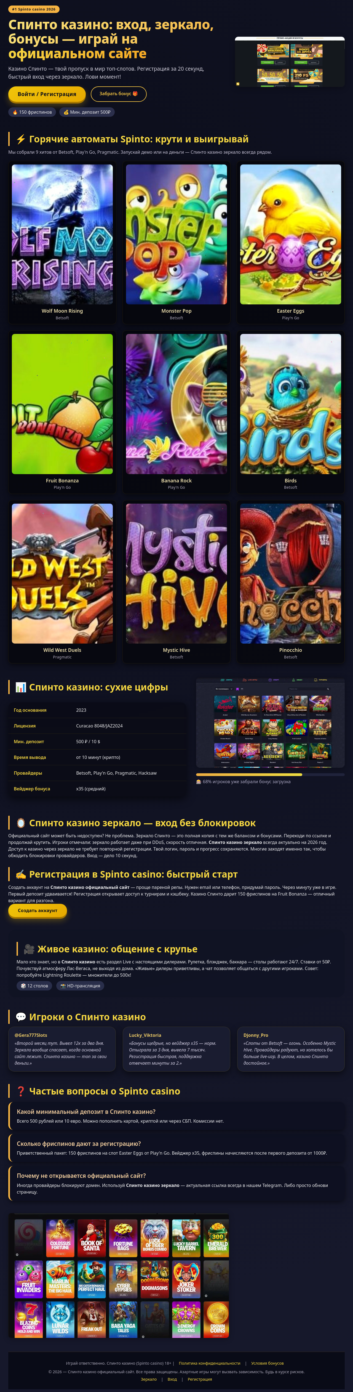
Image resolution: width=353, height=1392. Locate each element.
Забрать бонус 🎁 (119, 94)
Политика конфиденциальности (209, 1363)
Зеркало (149, 1379)
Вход (172, 1379)
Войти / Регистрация (47, 94)
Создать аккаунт (37, 910)
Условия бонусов (267, 1363)
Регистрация (200, 1379)
